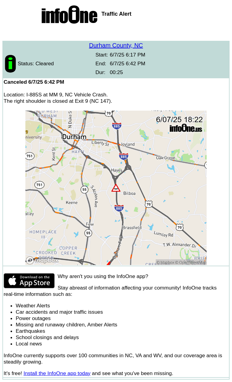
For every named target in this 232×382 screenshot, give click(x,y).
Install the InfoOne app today (57, 373)
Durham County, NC (116, 45)
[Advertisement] (116, 33)
